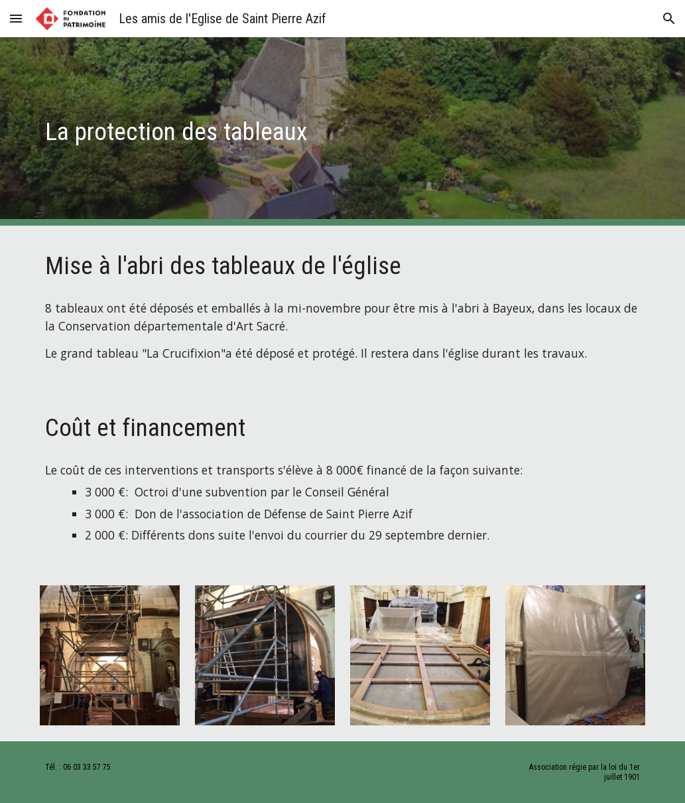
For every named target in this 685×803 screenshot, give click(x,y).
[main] (291, 131)
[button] (16, 18)
